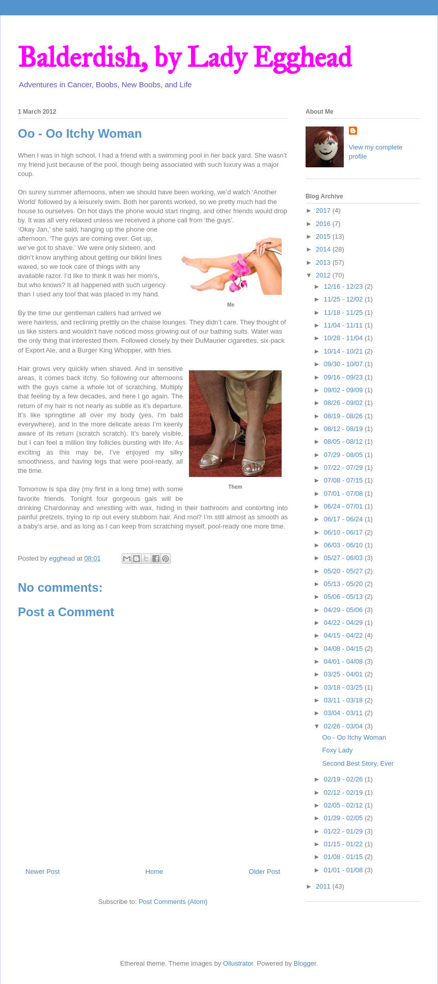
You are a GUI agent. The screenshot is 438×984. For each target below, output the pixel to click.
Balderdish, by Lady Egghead (184, 57)
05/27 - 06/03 (344, 558)
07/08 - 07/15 (344, 480)
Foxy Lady (337, 750)
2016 (324, 224)
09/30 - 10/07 (344, 364)
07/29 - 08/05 (344, 455)
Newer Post (42, 871)
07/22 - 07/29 (344, 467)
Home (154, 871)
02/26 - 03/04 (344, 726)
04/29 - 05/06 (344, 610)
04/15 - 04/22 (344, 635)
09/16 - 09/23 (344, 377)
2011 (324, 886)
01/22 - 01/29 (344, 831)
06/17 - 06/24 (344, 519)
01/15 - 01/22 (344, 844)
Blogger (305, 963)
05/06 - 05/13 (344, 596)
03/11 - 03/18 (344, 700)
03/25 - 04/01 (344, 674)
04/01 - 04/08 (344, 661)
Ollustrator (238, 963)
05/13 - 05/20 (344, 584)
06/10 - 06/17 (344, 532)
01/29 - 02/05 (344, 818)
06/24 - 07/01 (344, 506)
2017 (324, 210)
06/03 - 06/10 (344, 545)
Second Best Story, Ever (358, 763)
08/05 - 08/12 (344, 441)
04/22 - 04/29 (344, 622)
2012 (324, 275)
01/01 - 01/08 (344, 870)
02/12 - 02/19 (344, 792)
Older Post (264, 871)
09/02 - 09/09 (344, 390)
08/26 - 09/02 (344, 403)
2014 (324, 249)
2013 (324, 262)
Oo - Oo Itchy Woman (354, 737)
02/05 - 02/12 (344, 805)
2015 (324, 236)
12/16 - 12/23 (344, 286)
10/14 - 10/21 (344, 351)
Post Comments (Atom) (173, 901)
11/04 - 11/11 (344, 325)
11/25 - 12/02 (344, 299)
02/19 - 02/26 (344, 779)
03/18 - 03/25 (344, 687)
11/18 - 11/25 (344, 312)
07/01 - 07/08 (344, 493)
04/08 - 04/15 (344, 648)
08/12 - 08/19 (344, 429)
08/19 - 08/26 (344, 416)
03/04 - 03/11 (344, 713)
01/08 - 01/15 (344, 857)
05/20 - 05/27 (344, 571)
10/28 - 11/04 (344, 338)
